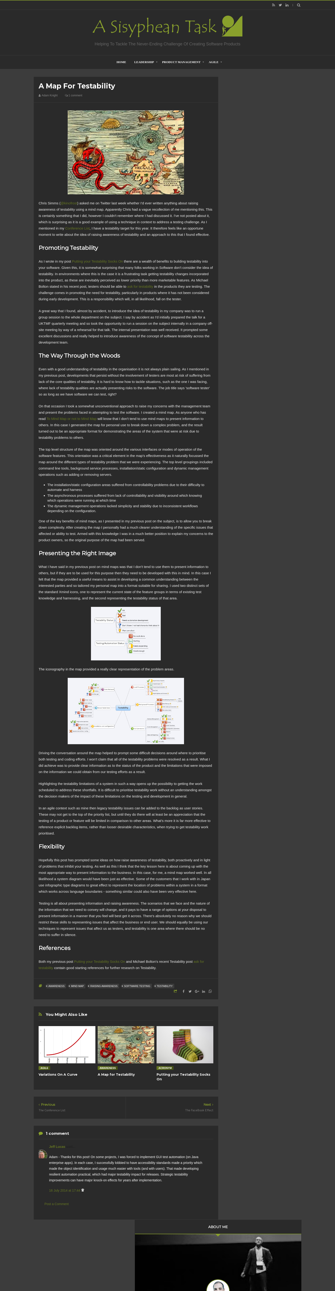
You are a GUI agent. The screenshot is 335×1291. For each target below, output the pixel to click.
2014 (238, 281)
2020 (238, 243)
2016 (238, 268)
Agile (213, 62)
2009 (238, 391)
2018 (238, 256)
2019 (238, 249)
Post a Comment (56, 1204)
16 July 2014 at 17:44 (65, 1190)
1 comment (73, 95)
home (121, 62)
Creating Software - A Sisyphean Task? (160, 1275)
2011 (238, 378)
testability (165, 986)
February (244, 351)
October (244, 299)
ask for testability (140, 286)
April (241, 338)
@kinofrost (68, 203)
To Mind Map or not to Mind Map (72, 419)
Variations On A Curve (58, 1074)
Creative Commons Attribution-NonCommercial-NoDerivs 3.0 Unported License (257, 653)
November (245, 293)
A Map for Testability (116, 1074)
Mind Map (77, 986)
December (245, 287)
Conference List (77, 228)
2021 (238, 237)
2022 (238, 230)
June (241, 326)
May (241, 332)
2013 (238, 366)
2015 (238, 275)
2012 (238, 372)
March (243, 345)
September (246, 306)
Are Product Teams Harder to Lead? (263, 585)
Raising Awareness (103, 986)
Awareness (56, 986)
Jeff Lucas (57, 1147)
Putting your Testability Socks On (97, 261)
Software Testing (137, 986)
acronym (165, 1068)
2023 (238, 224)
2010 (238, 384)
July (241, 312)
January (244, 357)
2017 (238, 262)
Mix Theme (229, 1275)
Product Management (181, 62)
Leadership (144, 62)
